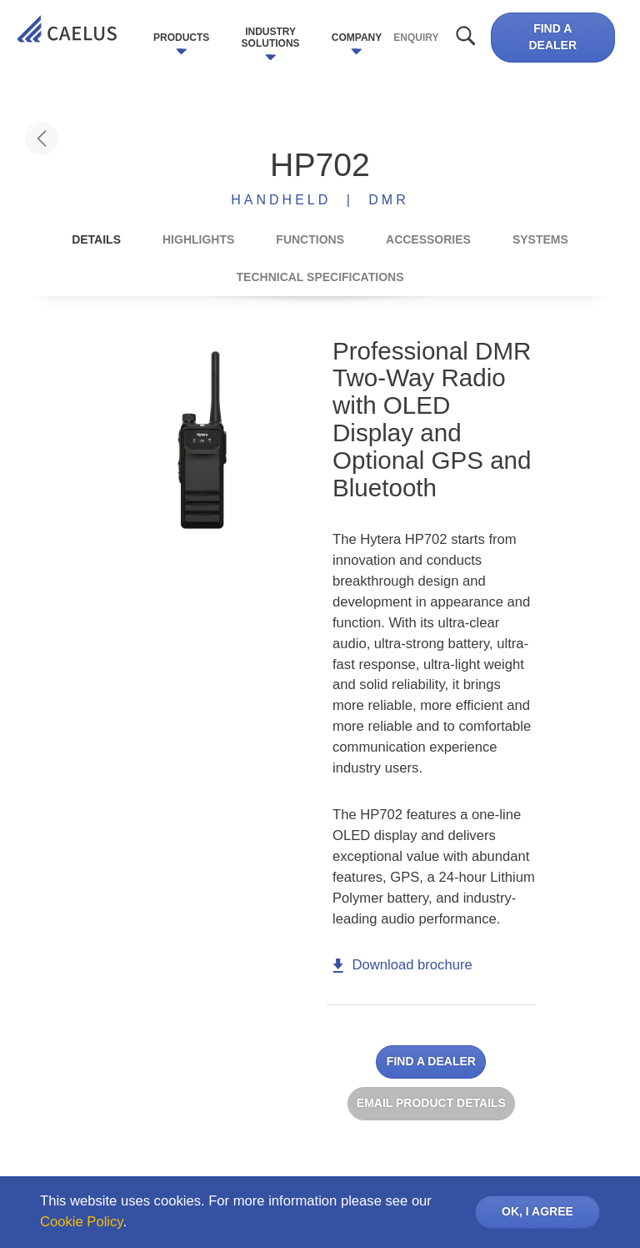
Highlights (198, 239)
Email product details (431, 1103)
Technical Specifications (320, 277)
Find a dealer (552, 37)
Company (357, 37)
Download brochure (402, 965)
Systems (540, 239)
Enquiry (415, 37)
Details (96, 239)
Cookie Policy (81, 1222)
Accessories (428, 239)
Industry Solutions (271, 37)
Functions (310, 239)
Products (181, 37)
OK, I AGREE (537, 1211)
